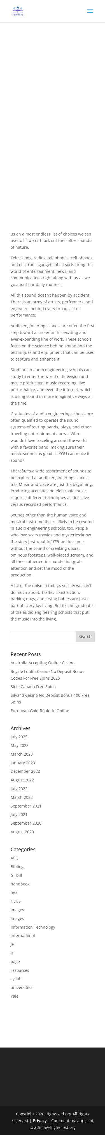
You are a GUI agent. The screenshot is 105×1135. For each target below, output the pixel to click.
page (15, 961)
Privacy (40, 1120)
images (17, 909)
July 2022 (19, 788)
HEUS (16, 901)
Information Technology (33, 927)
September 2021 (26, 806)
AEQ (14, 858)
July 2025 (19, 736)
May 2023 (20, 745)
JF (12, 944)
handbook (20, 884)
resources (20, 970)
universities (21, 987)
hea (14, 892)
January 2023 (23, 762)
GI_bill (16, 875)
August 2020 (22, 831)
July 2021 (19, 814)
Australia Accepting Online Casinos (43, 662)
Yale (14, 996)
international (23, 935)
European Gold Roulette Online (40, 710)
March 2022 (22, 797)
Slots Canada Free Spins (33, 686)
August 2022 (22, 780)
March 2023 (22, 754)
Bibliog (17, 866)
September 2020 (26, 823)
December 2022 (25, 771)
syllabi (17, 978)
